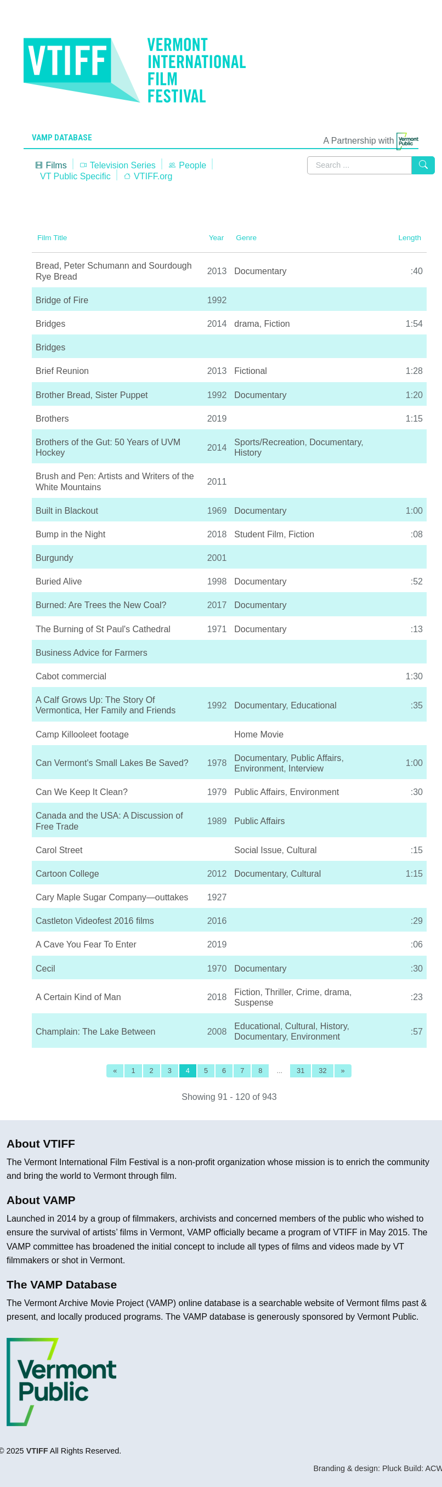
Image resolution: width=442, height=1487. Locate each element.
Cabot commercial (71, 676)
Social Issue (257, 850)
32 (322, 1070)
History (248, 452)
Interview (306, 768)
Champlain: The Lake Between (96, 1031)
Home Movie (259, 734)
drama (246, 323)
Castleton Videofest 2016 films (95, 921)
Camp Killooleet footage (82, 734)
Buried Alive (59, 581)
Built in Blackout (67, 510)
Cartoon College (67, 873)
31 (300, 1070)
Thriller (278, 992)
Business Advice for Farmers (92, 652)
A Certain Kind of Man (78, 997)
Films (51, 165)
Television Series (117, 165)
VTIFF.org (148, 176)
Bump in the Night (70, 534)
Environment (259, 768)
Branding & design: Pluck (357, 1468)
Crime (308, 992)
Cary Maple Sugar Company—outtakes (112, 897)
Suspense (253, 1002)
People (187, 165)
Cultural (301, 850)
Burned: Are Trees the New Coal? (101, 605)
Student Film (259, 534)
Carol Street (59, 850)
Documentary (260, 271)
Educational (314, 705)
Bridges (50, 323)
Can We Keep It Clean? (82, 792)
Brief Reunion (62, 371)
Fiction (277, 323)
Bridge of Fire (62, 300)
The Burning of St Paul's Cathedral (103, 629)
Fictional (250, 371)
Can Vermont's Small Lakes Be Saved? (112, 763)
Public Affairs (316, 758)
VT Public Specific (75, 176)
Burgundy (54, 558)
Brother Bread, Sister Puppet (92, 395)
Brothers (52, 418)
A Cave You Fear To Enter (86, 944)
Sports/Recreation (269, 442)
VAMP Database (62, 138)
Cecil (45, 968)
